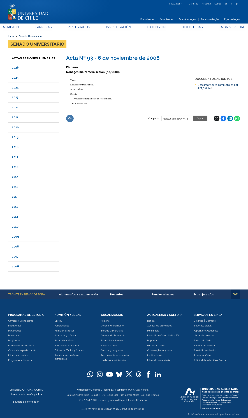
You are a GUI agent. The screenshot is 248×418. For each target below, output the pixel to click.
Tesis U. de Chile (202, 340)
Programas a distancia (20, 360)
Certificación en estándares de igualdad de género (214, 414)
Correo (217, 3)
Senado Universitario (30, 36)
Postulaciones (62, 325)
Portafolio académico (205, 350)
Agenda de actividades (159, 325)
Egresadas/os (232, 19)
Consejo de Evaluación (113, 335)
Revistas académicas (204, 345)
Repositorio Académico (206, 330)
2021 (15, 117)
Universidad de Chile (99, 408)
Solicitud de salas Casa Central (210, 360)
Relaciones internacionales (115, 355)
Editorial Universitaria (158, 360)
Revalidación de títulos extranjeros (67, 357)
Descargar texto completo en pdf (218, 86)
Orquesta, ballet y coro (159, 350)
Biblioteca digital (203, 325)
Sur (142, 394)
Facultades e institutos (113, 340)
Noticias (151, 321)
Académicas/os (187, 19)
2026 (15, 67)
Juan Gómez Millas (129, 394)
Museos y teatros (156, 345)
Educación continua (18, 355)
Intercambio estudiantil (67, 345)
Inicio (11, 36)
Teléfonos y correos (107, 399)
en (226, 3)
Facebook (223, 118)
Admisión (16, 27)
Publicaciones (154, 355)
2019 (15, 137)
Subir (70, 118)
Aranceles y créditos (65, 335)
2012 (15, 207)
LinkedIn (230, 118)
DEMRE (58, 321)
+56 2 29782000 (88, 399)
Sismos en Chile (202, 355)
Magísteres (14, 340)
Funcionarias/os (210, 19)
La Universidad (226, 27)
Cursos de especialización (22, 350)
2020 (15, 127)
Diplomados (14, 330)
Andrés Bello (83, 394)
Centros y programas (112, 350)
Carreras (46, 27)
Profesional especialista (21, 345)
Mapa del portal (127, 399)
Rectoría (105, 321)
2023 (15, 97)
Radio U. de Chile (156, 335)
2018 (15, 147)
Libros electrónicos (204, 335)
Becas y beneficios (65, 340)
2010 (15, 226)
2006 (15, 266)
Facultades (174, 3)
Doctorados (14, 335)
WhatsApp (237, 118)
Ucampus (211, 321)
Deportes (152, 340)
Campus (71, 394)
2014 (15, 187)
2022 (15, 107)
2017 (15, 157)
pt (237, 3)
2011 (15, 217)
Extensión (154, 27)
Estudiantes (166, 19)
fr (232, 3)
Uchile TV (173, 335)
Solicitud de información (26, 401)
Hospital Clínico (109, 345)
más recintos (151, 394)
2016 (15, 167)
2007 (15, 256)
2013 (15, 197)
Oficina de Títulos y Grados (69, 350)
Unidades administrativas (114, 360)
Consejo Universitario (112, 325)
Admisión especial (64, 330)
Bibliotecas (188, 27)
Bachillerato (14, 325)
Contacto (141, 399)
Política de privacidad (132, 408)
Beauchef (96, 394)
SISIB (84, 408)
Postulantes (147, 19)
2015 (15, 177)
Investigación (118, 27)
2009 (15, 237)
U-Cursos (193, 3)
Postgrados (80, 27)
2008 (15, 246)
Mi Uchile (206, 3)
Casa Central (142, 389)
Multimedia (153, 330)
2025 (15, 77)
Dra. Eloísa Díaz (110, 394)
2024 (15, 87)
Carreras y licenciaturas (20, 321)
